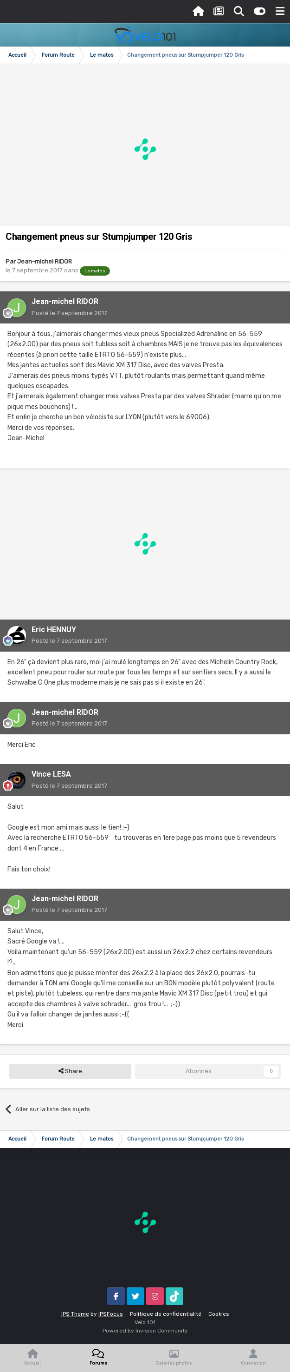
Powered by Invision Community (145, 1330)
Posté (69, 313)
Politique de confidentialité (165, 1314)
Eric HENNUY (54, 629)
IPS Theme (75, 1314)
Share (70, 1071)
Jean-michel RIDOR (44, 261)
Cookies (218, 1314)
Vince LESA (51, 774)
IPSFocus (110, 1314)
